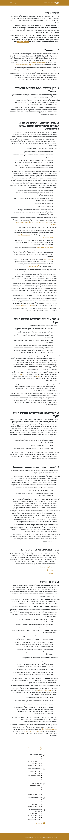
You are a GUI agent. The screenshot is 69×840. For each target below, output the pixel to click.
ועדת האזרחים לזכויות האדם (35, 797)
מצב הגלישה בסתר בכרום (45, 248)
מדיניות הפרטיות (23, 42)
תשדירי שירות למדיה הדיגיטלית (34, 765)
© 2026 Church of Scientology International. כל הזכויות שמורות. (41, 837)
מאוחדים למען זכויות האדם (35, 768)
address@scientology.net (25, 65)
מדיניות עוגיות (45, 835)
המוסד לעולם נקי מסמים (36, 754)
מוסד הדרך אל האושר (36, 783)
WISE (38, 376)
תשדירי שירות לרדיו (37, 759)
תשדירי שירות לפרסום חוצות (35, 761)
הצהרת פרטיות (54, 835)
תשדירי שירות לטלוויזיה (36, 757)
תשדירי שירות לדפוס (37, 763)
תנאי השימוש (37, 835)
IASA (21, 374)
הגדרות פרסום (48, 259)
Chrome (50, 570)
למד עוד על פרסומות (32, 266)
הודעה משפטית (30, 835)
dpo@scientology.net (38, 62)
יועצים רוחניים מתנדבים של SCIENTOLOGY (35, 810)
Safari (50, 573)
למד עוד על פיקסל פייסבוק (25, 305)
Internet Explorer (46, 567)
